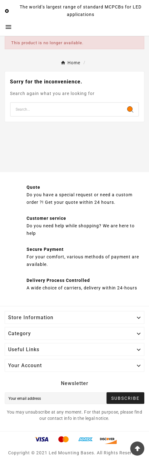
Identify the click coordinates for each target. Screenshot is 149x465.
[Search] (66, 109)
